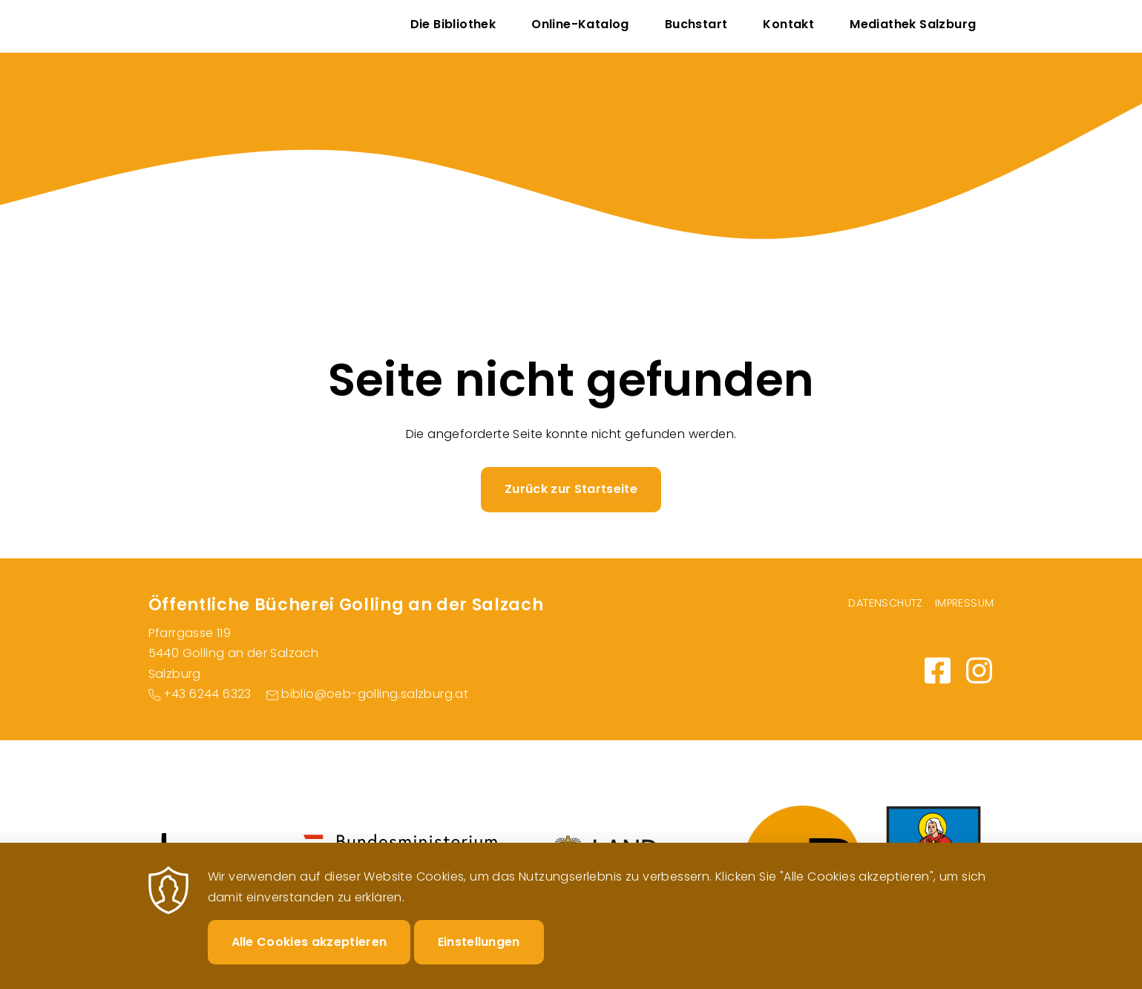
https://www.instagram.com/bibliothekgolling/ (979, 670)
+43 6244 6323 (207, 693)
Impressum (964, 602)
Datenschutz (885, 602)
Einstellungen (479, 953)
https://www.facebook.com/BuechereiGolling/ (938, 670)
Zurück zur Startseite (571, 488)
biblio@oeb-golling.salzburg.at (374, 693)
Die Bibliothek (453, 24)
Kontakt (788, 24)
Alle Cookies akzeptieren (309, 953)
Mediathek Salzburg (913, 24)
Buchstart (696, 24)
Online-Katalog (580, 24)
